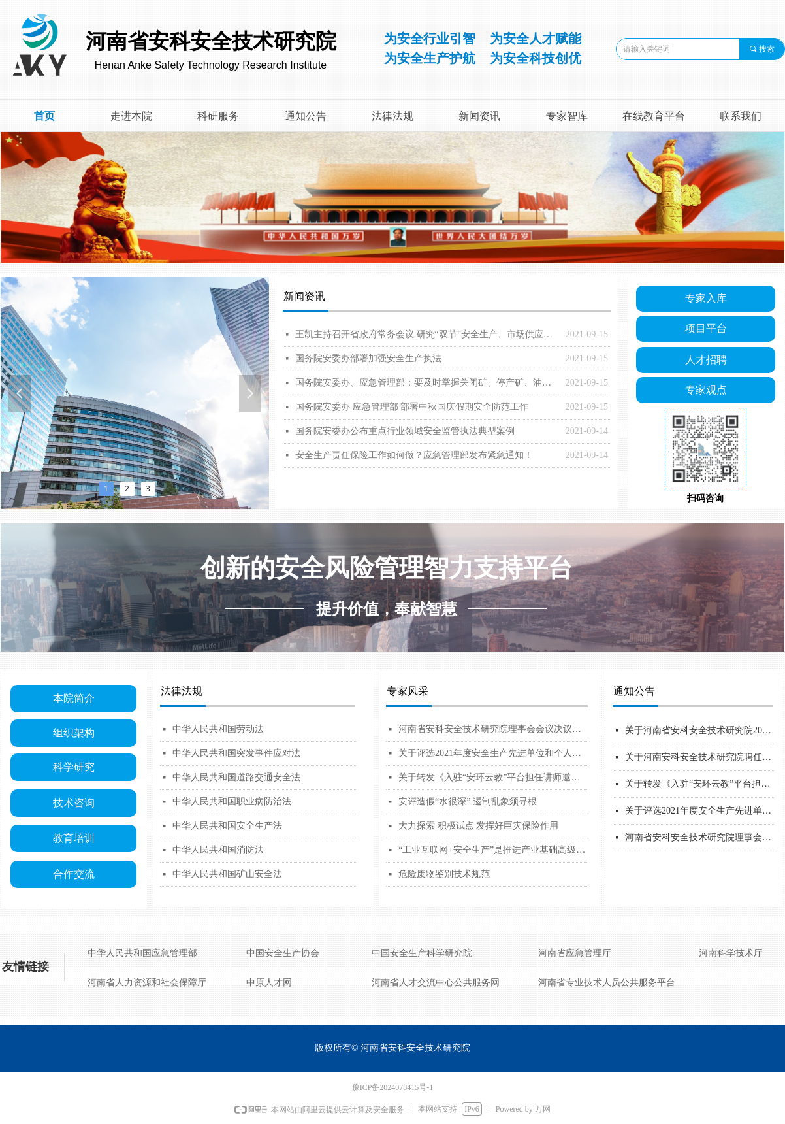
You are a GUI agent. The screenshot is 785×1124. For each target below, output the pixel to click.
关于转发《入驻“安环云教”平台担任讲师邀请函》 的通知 (493, 777)
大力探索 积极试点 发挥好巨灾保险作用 (478, 826)
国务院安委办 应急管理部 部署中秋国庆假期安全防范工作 (411, 407)
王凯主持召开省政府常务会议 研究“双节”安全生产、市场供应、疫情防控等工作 (427, 334)
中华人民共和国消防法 (218, 850)
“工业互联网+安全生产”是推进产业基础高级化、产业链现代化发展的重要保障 (493, 850)
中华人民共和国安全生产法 (227, 826)
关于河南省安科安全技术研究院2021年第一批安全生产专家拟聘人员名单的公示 (699, 730)
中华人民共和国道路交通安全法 (236, 777)
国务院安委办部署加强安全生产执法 (368, 358)
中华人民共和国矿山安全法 (227, 874)
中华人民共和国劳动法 (218, 729)
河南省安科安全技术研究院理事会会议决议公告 (493, 729)
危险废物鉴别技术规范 (444, 874)
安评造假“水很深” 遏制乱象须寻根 (467, 801)
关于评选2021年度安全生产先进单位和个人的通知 (493, 753)
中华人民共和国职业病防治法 (231, 801)
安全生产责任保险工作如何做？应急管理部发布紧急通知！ (414, 455)
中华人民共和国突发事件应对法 (236, 753)
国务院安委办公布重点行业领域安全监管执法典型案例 (405, 431)
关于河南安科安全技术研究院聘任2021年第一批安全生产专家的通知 (699, 757)
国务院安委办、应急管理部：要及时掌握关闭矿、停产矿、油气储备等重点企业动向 (427, 383)
